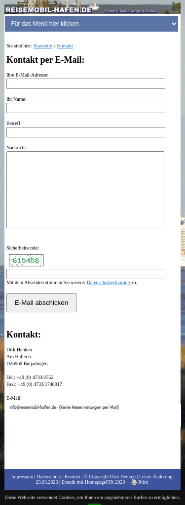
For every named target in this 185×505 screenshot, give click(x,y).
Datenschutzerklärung (108, 297)
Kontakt (65, 45)
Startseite (43, 45)
